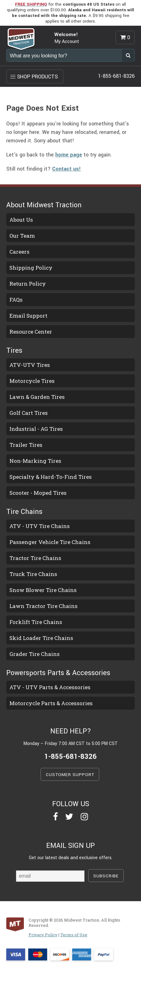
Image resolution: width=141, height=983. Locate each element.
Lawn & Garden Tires (37, 396)
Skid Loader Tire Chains (41, 638)
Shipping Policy (30, 267)
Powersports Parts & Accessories (58, 673)
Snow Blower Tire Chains (43, 590)
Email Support (28, 315)
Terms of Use (73, 935)
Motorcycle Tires (32, 380)
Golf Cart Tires (28, 412)
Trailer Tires (25, 444)
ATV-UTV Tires (29, 364)
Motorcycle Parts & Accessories (51, 703)
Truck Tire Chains (33, 574)
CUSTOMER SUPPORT (70, 775)
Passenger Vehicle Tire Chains (49, 542)
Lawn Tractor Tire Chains (43, 606)
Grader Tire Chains (34, 654)
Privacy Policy (43, 935)
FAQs (16, 299)
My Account (66, 41)
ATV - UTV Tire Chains (39, 526)
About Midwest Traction (44, 205)
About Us (21, 219)
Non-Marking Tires (35, 460)
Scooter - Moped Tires (38, 492)
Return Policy (27, 283)
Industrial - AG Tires (36, 428)
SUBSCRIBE (106, 876)
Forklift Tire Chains (35, 622)
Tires (14, 351)
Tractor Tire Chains (35, 558)
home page (68, 154)
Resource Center (30, 331)
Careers (19, 251)
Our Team (22, 235)
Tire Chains (24, 512)
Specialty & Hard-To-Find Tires (50, 476)
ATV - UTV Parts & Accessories (49, 687)
